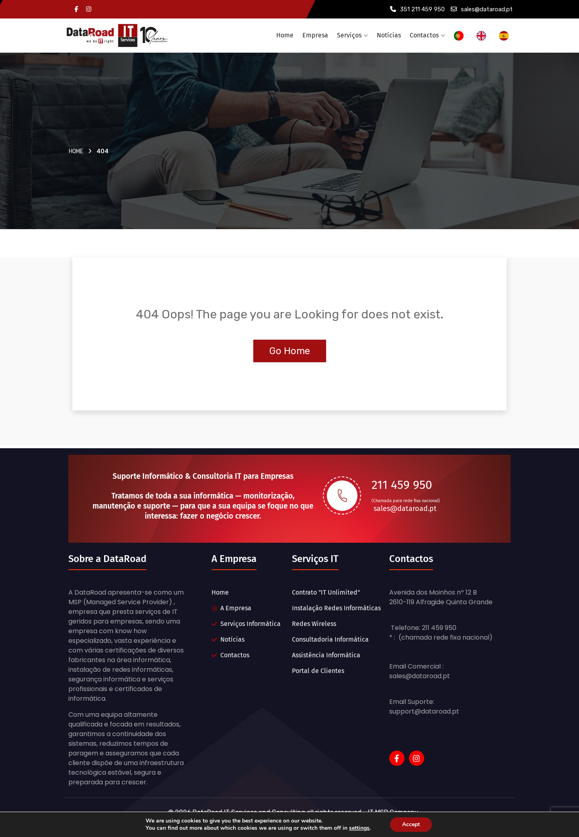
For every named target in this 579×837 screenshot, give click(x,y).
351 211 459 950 (417, 9)
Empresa (315, 35)
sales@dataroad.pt (482, 9)
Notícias (389, 35)
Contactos (424, 35)
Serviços (349, 35)
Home (285, 35)
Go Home (289, 351)
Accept (414, 824)
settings (362, 828)
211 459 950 (402, 485)
